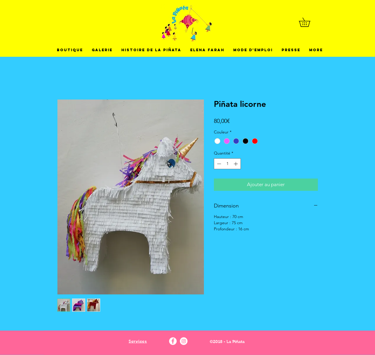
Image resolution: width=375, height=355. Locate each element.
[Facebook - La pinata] (173, 341)
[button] (309, 22)
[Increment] (236, 164)
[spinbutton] (227, 164)
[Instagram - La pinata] (184, 341)
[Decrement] (218, 164)
